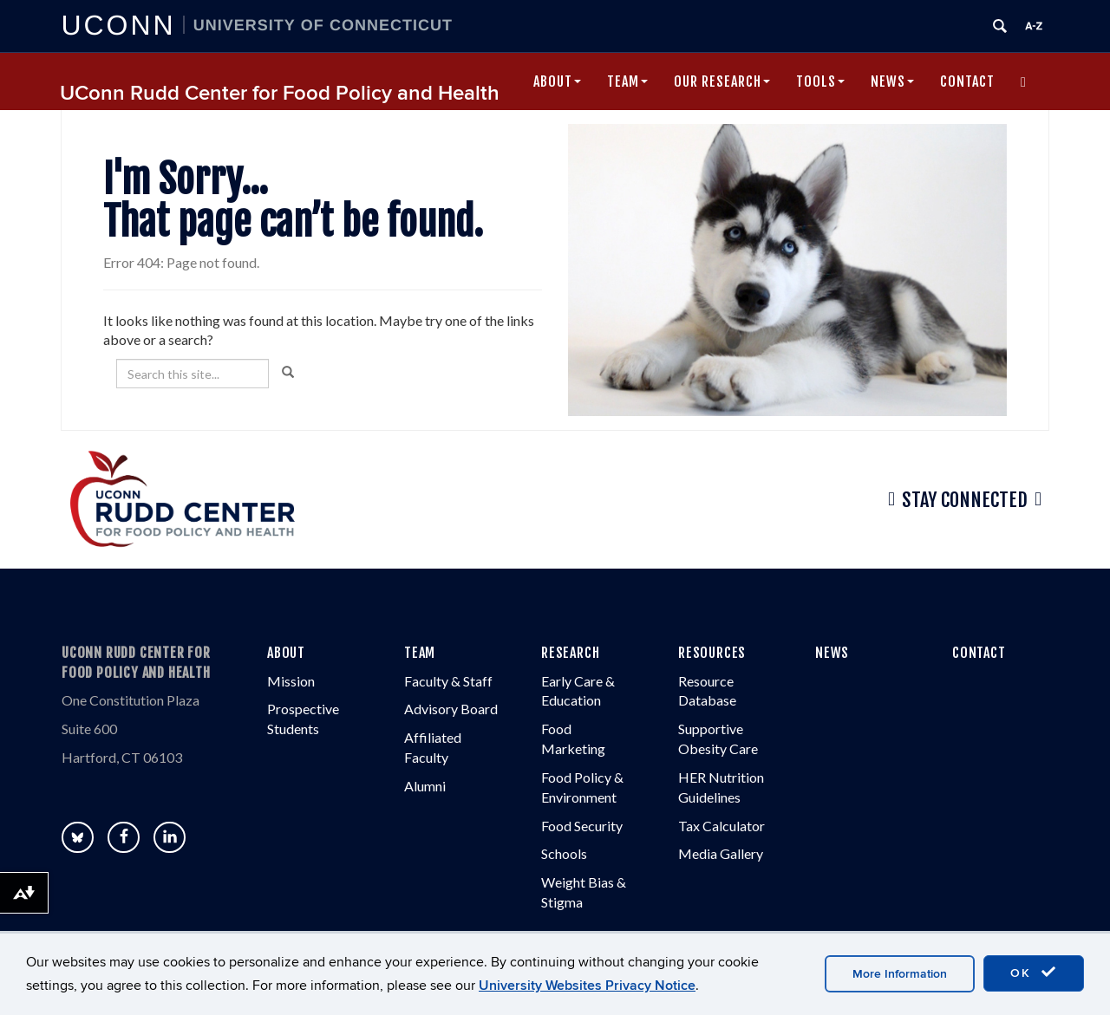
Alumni (425, 786)
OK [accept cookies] (1033, 972)
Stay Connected (964, 499)
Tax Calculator (721, 825)
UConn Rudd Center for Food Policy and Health (280, 93)
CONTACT (979, 652)
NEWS (832, 652)
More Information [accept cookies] (899, 973)
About (557, 81)
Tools (820, 81)
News (892, 81)
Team (627, 81)
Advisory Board (451, 708)
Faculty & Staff (448, 681)
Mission (291, 681)
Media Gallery (720, 853)
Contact (967, 81)
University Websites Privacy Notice (587, 985)
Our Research (722, 81)
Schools (564, 853)
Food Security (582, 825)
